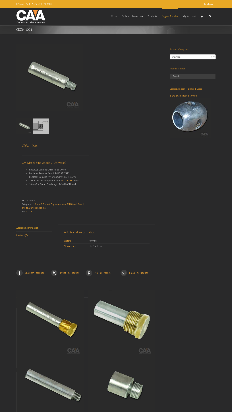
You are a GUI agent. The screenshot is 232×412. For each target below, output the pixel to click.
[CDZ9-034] (50, 324)
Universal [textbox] (191, 57)
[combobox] (193, 56)
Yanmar (42, 207)
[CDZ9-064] (50, 388)
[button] (210, 16)
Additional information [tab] (27, 227)
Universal (33, 207)
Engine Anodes (58, 204)
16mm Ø (37, 204)
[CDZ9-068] (121, 324)
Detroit (46, 204)
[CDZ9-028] (121, 388)
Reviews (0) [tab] (22, 235)
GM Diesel (72, 204)
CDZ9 (29, 211)
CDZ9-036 (67, 180)
